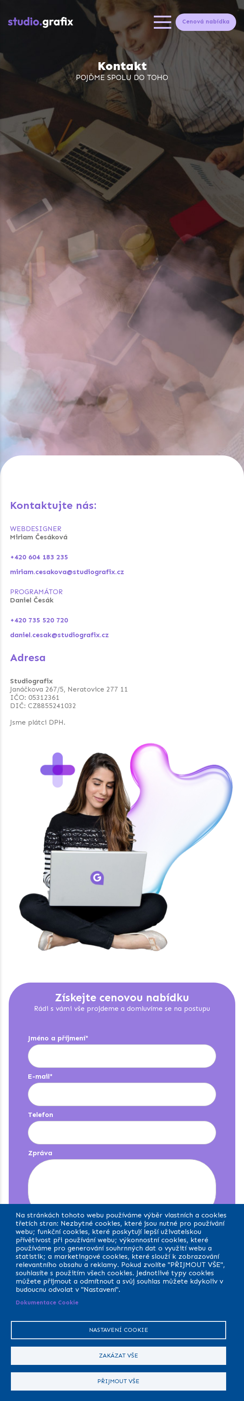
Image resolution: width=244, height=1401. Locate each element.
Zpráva (40, 1153)
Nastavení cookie (118, 1330)
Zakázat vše (118, 1355)
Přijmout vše (118, 1381)
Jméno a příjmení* (58, 1038)
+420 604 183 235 (39, 557)
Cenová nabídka (206, 21)
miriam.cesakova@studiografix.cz (67, 572)
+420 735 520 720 (39, 620)
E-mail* (40, 1076)
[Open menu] (162, 22)
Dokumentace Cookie (47, 1302)
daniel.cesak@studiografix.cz (59, 635)
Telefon (40, 1114)
